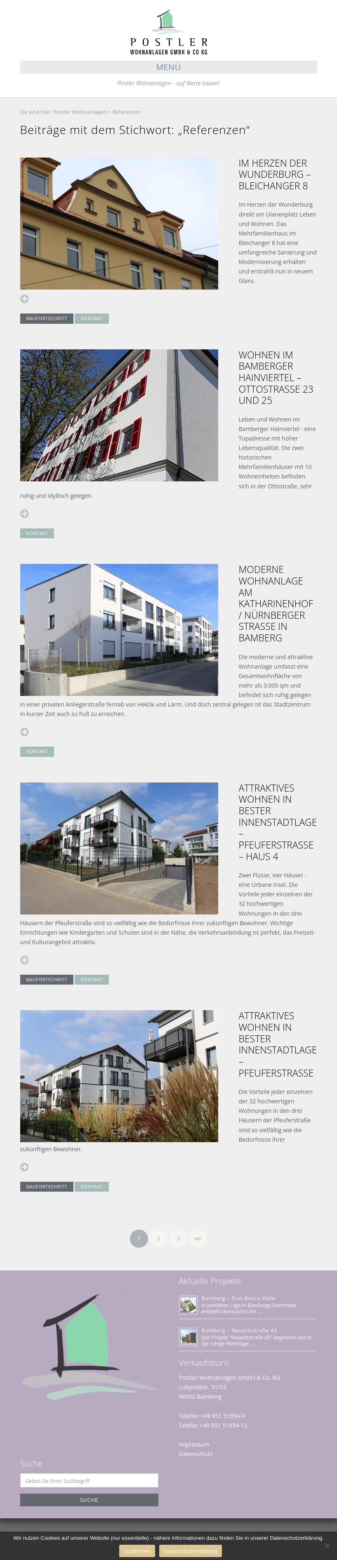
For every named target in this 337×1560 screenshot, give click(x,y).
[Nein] (327, 1545)
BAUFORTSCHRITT (46, 318)
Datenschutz (195, 1454)
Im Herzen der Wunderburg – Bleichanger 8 (275, 174)
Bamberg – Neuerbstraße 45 (239, 1330)
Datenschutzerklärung (190, 1551)
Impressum (194, 1444)
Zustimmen (137, 1551)
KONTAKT (92, 318)
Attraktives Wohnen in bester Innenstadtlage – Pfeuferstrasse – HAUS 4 (278, 822)
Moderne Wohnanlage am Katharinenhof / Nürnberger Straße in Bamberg (276, 603)
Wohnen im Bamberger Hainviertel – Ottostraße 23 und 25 (276, 377)
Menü (168, 67)
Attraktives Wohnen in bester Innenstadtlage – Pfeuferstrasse (278, 1044)
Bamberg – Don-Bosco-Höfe (239, 1298)
